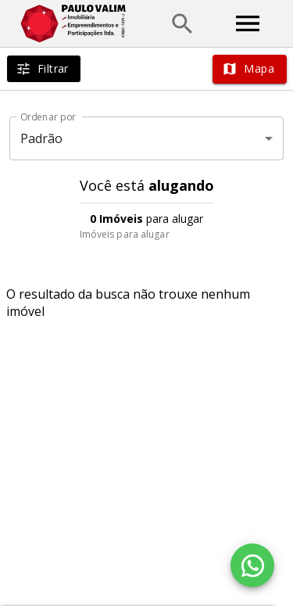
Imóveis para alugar (125, 234)
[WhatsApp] (252, 565)
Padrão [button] (41, 138)
